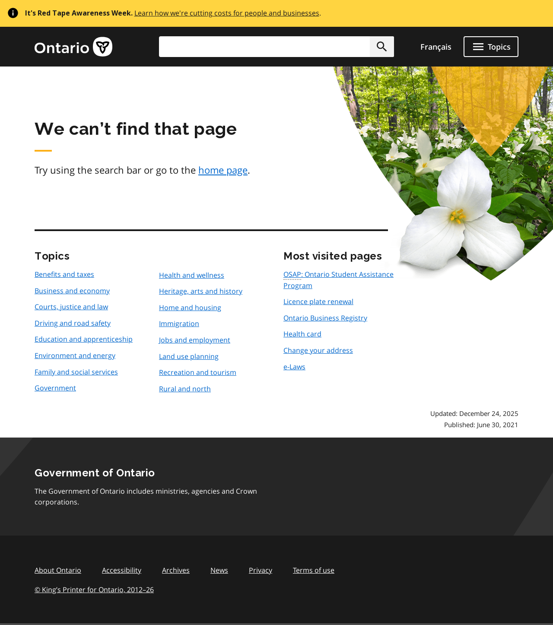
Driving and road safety (73, 323)
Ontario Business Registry (325, 318)
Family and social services (76, 372)
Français (435, 46)
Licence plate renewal (318, 301)
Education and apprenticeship (84, 339)
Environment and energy (75, 355)
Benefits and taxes (64, 274)
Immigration (179, 323)
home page (223, 169)
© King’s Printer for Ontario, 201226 (94, 589)
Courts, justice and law (71, 306)
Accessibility (121, 570)
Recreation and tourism (197, 372)
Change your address (318, 350)
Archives (176, 570)
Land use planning (189, 356)
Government (55, 388)
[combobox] (276, 47)
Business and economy (72, 290)
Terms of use (313, 570)
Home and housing (190, 307)
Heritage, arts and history (200, 291)
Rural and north (185, 388)
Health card (302, 334)
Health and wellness (191, 275)
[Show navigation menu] (491, 46)
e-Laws (294, 366)
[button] (382, 46)
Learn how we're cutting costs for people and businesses (226, 13)
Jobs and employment (194, 340)
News (219, 570)
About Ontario (58, 570)
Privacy (260, 570)
